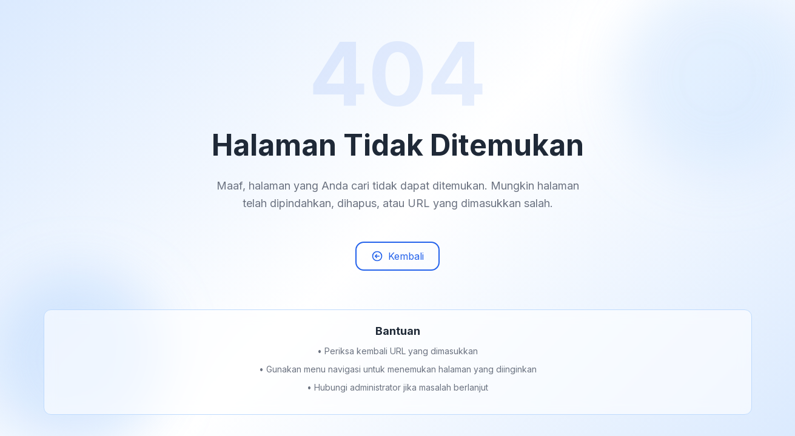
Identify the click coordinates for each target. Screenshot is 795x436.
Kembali (397, 257)
